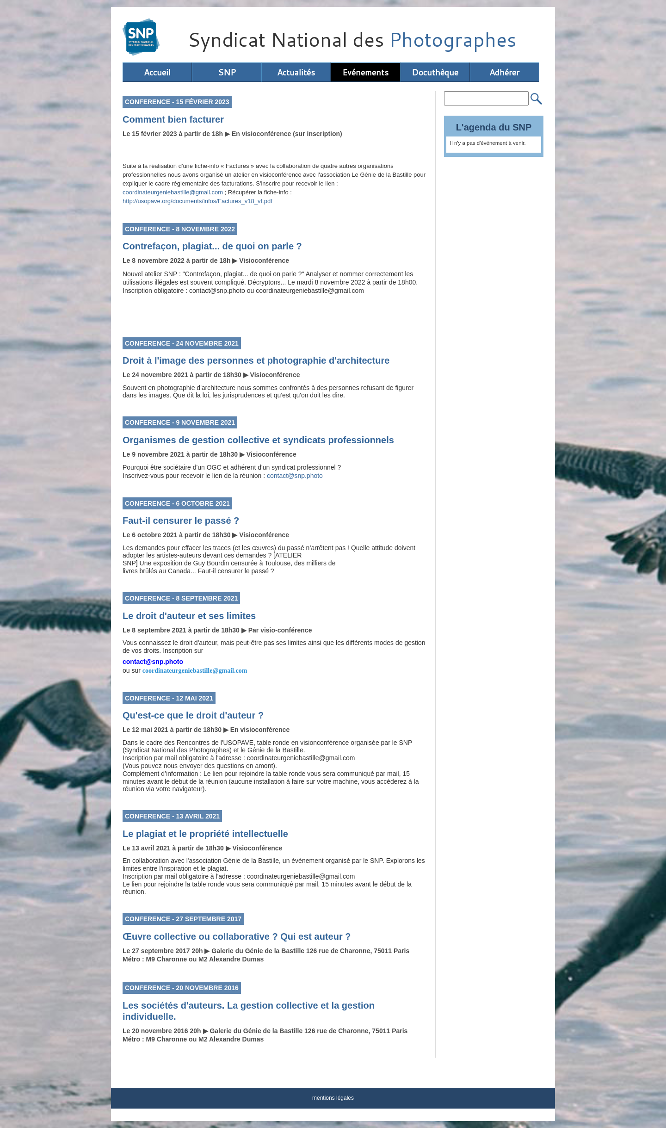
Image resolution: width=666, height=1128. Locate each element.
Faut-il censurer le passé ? (181, 520)
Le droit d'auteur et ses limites (189, 616)
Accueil (157, 72)
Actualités (296, 72)
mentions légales (333, 1098)
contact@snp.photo (295, 475)
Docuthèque (435, 72)
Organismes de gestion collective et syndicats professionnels (258, 440)
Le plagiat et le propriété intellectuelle (205, 834)
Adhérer (504, 72)
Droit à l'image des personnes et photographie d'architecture (256, 360)
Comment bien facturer (173, 119)
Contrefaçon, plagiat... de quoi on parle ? (212, 246)
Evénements (365, 72)
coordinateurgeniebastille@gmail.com (173, 192)
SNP (227, 72)
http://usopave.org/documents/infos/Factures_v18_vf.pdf (197, 201)
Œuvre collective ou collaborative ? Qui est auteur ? (237, 936)
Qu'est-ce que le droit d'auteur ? (193, 715)
